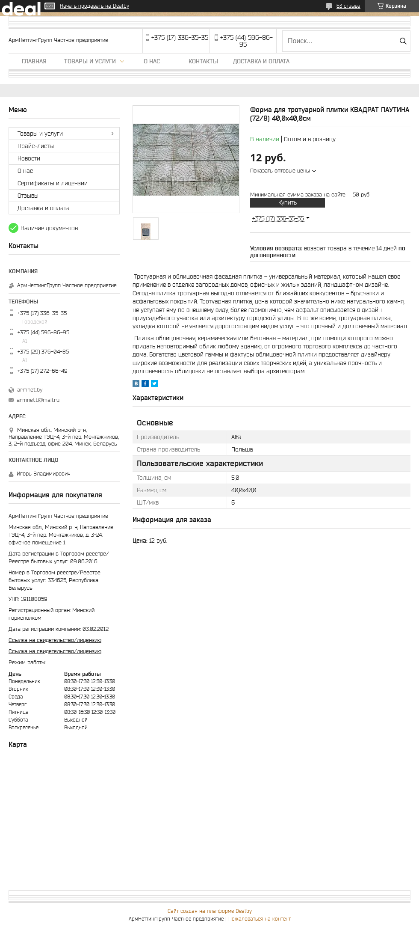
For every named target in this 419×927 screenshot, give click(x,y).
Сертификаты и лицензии (53, 183)
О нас (152, 61)
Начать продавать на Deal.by (94, 6)
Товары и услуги (90, 61)
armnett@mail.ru (38, 400)
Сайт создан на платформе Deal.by (210, 911)
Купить (287, 202)
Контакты (203, 61)
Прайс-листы (36, 146)
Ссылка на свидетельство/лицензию (55, 640)
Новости (29, 158)
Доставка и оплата (261, 61)
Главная (34, 61)
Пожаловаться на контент (259, 918)
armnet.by (29, 389)
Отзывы (28, 195)
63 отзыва (348, 6)
